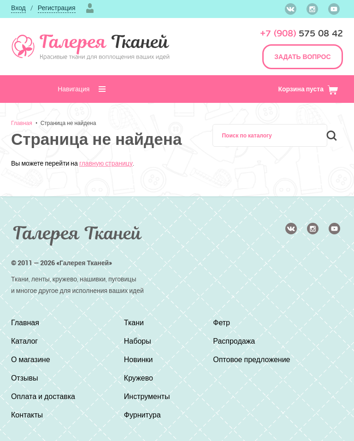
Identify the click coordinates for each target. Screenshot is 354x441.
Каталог (24, 341)
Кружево (138, 378)
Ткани (134, 322)
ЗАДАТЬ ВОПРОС (302, 56)
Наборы (137, 341)
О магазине (30, 359)
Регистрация (57, 7)
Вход (18, 7)
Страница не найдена (68, 122)
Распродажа (234, 341)
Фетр (221, 322)
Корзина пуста (308, 88)
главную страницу (106, 163)
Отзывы (24, 378)
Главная (21, 122)
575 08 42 (301, 33)
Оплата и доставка (43, 396)
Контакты (27, 415)
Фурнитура (142, 415)
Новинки (138, 359)
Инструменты (147, 396)
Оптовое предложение (251, 359)
